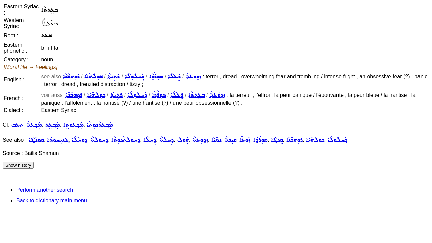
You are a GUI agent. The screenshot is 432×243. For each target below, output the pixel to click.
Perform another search (44, 190)
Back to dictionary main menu (51, 201)
